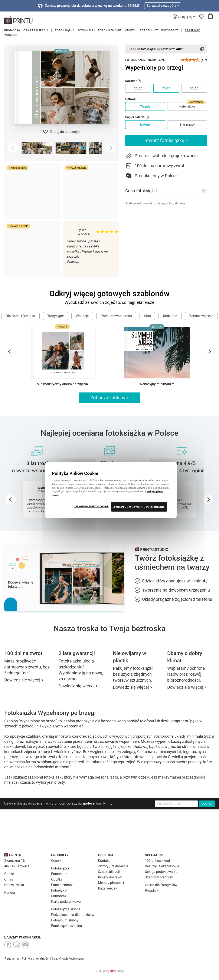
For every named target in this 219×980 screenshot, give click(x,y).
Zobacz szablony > (109, 397)
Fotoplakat (149, 30)
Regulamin (12, 958)
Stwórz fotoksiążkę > (166, 140)
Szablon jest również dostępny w (155, 203)
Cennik (56, 861)
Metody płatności (111, 883)
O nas (8, 879)
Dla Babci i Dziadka (20, 316)
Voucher (10, 34)
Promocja (12, 30)
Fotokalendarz (110, 30)
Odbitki (131, 30)
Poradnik (151, 890)
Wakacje (82, 316)
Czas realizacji (35, 30)
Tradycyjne (156, 60)
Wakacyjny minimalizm (156, 384)
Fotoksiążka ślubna (66, 909)
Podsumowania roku (116, 316)
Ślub (147, 316)
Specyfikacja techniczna (68, 958)
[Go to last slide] (9, 351)
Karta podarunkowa (66, 902)
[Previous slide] (12, 148)
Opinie (9, 874)
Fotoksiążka (64, 30)
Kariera (9, 893)
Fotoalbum (86, 30)
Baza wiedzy (107, 888)
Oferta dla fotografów (161, 885)
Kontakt (104, 861)
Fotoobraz (169, 30)
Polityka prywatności (35, 958)
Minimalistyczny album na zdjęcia (62, 384)
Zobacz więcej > (201, 316)
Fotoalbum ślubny (64, 920)
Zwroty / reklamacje (113, 866)
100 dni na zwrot (157, 861)
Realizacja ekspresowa (162, 866)
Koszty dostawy (110, 877)
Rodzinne (170, 316)
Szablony (192, 30)
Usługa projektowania (161, 872)
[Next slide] (110, 148)
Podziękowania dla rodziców (72, 915)
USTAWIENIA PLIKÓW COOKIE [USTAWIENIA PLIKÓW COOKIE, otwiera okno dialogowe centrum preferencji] (91, 506)
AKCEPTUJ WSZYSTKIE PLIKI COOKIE (139, 506)
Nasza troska (14, 885)
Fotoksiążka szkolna (66, 926)
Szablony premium (159, 877)
